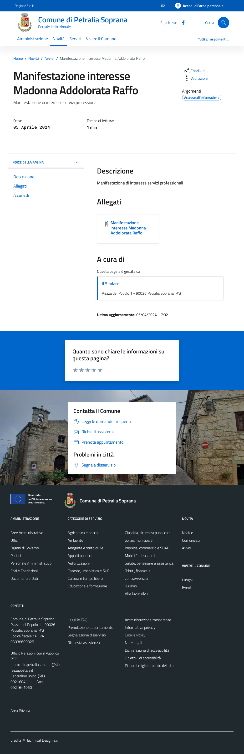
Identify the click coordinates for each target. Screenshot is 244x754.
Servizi (75, 38)
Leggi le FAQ (77, 620)
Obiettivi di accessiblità (143, 658)
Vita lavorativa (136, 593)
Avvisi (186, 548)
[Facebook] (181, 22)
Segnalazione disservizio (87, 635)
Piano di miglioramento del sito (149, 665)
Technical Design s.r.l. (42, 740)
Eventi (187, 587)
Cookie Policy (135, 635)
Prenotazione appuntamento (90, 627)
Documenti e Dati (24, 578)
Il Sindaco (111, 283)
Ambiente (75, 540)
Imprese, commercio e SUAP (147, 548)
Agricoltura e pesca (83, 533)
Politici (15, 555)
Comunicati (191, 540)
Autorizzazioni (79, 563)
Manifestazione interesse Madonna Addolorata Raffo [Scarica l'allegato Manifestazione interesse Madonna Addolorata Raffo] (128, 227)
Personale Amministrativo (30, 563)
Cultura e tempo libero (85, 578)
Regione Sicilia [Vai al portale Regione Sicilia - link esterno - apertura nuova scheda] (25, 5)
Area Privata (20, 710)
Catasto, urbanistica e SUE (88, 571)
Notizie (187, 533)
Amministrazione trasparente (148, 620)
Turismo (131, 586)
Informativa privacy (140, 627)
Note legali (133, 642)
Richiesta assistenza (84, 642)
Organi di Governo (24, 548)
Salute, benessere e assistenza (149, 563)
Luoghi (187, 580)
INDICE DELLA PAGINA (45, 162)
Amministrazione (32, 38)
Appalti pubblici (80, 555)
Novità (59, 38)
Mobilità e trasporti (140, 555)
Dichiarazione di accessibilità (147, 650)
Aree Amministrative (26, 533)
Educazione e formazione (87, 586)
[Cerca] (223, 22)
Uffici (14, 540)
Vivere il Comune (101, 38)
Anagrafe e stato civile (85, 548)
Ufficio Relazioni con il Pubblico (34, 653)
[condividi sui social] (194, 70)
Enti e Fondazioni (24, 571)
